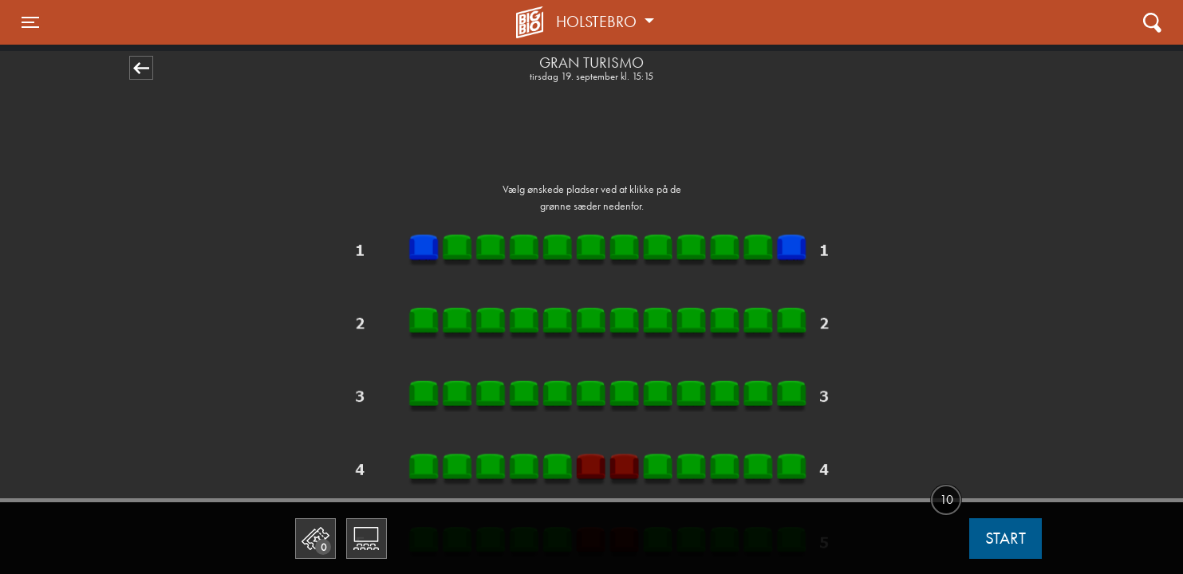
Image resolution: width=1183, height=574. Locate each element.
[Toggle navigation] (30, 22)
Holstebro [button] (598, 21)
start (1005, 538)
